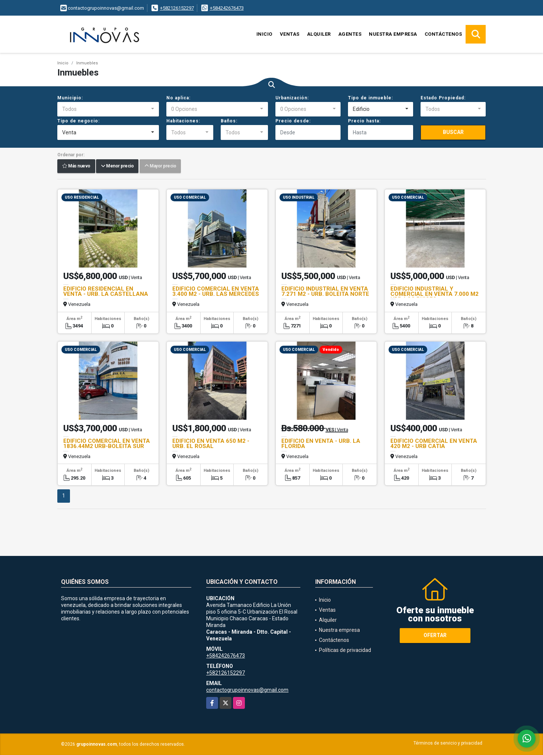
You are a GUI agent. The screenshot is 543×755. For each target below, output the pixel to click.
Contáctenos (443, 34)
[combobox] (108, 109)
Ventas (290, 34)
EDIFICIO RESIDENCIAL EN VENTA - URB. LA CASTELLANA (105, 291)
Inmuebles (87, 63)
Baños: (229, 121)
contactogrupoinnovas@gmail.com (247, 690)
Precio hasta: (364, 121)
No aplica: (178, 97)
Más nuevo (76, 166)
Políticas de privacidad (345, 650)
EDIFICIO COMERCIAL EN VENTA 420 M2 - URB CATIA (433, 444)
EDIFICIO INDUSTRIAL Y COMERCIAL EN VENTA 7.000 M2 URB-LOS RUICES (434, 294)
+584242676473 (227, 8)
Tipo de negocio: (78, 121)
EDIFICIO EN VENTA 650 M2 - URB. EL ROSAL (210, 444)
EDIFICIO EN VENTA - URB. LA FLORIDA (320, 444)
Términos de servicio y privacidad (447, 743)
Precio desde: (293, 121)
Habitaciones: (183, 121)
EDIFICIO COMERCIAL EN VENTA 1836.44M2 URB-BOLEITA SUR (106, 444)
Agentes (350, 34)
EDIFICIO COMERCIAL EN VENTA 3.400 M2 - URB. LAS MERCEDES (215, 291)
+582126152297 (177, 8)
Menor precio (117, 166)
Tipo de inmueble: (370, 97)
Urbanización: (292, 97)
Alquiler (319, 34)
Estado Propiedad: (443, 97)
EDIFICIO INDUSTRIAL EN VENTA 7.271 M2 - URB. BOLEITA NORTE (325, 291)
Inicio (264, 34)
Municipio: (70, 97)
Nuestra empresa (393, 34)
